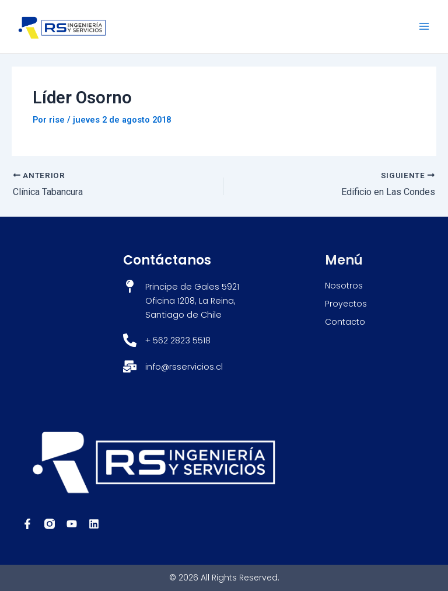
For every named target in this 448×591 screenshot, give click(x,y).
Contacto (345, 322)
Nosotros (344, 285)
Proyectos (346, 304)
